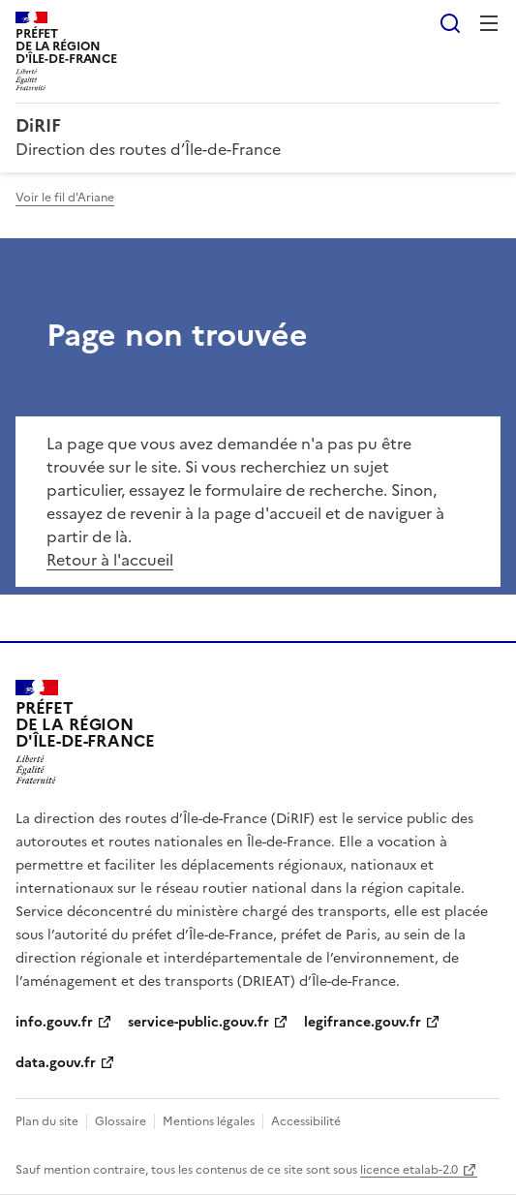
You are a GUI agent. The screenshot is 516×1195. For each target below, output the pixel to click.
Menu (489, 23)
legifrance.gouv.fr (362, 1022)
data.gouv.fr (55, 1063)
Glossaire (120, 1121)
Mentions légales (209, 1121)
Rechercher (450, 23)
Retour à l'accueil (109, 559)
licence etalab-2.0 (409, 1170)
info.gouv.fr (54, 1022)
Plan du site (46, 1121)
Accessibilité (306, 1121)
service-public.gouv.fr (198, 1022)
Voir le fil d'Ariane (64, 197)
